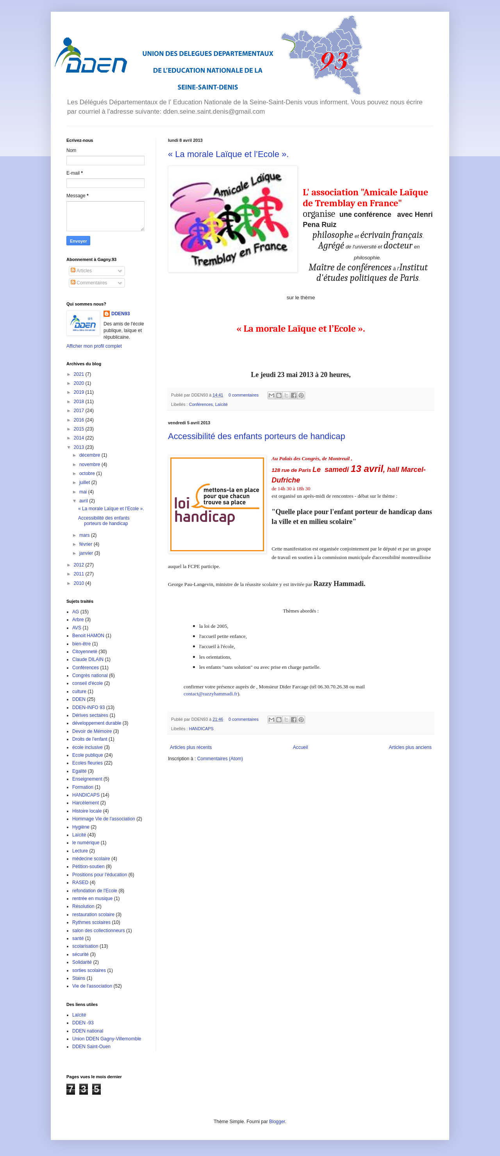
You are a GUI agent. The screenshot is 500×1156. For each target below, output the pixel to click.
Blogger (277, 1121)
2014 (80, 438)
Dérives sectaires (90, 715)
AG (75, 612)
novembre (90, 464)
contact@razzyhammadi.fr (211, 694)
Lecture (80, 851)
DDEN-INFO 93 (88, 707)
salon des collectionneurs (98, 930)
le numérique (85, 842)
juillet (85, 482)
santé (78, 938)
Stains (78, 978)
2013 (80, 447)
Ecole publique (87, 755)
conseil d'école (87, 683)
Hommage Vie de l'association (103, 819)
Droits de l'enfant (89, 739)
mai (83, 492)
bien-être (81, 644)
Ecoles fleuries (87, 763)
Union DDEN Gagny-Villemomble (106, 1039)
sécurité (80, 954)
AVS (76, 628)
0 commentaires (244, 395)
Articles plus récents (191, 747)
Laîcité (79, 1015)
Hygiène (80, 827)
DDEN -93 (83, 1023)
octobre (87, 473)
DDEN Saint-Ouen (91, 1046)
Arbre (78, 619)
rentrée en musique (92, 898)
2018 (80, 401)
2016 (80, 420)
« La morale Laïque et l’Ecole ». (228, 154)
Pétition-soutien (88, 866)
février (86, 544)
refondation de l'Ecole (94, 890)
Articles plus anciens (410, 747)
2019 (80, 392)
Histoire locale (87, 811)
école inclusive (87, 747)
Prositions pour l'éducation (99, 874)
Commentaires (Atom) (220, 758)
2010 (80, 583)
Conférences (201, 404)
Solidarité (82, 962)
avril (84, 501)
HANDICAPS (201, 728)
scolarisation (85, 946)
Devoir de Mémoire (92, 731)
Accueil (300, 747)
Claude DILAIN (88, 659)
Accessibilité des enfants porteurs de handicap (256, 436)
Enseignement (87, 779)
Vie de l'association (92, 986)
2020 (80, 383)
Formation (82, 787)
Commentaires (89, 283)
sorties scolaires (89, 970)
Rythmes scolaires (91, 922)
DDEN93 (120, 313)
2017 (80, 410)
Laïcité (221, 404)
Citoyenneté (84, 651)
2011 (80, 574)
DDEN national (87, 1031)
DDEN (79, 699)
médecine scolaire (91, 858)
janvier (87, 553)
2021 (80, 374)
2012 (80, 565)
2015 (80, 429)
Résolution (83, 906)
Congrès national (90, 675)
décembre (90, 455)
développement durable (96, 723)
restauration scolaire (93, 914)
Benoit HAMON (88, 635)
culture (79, 691)
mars (85, 535)
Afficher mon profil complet (94, 346)
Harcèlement (85, 803)
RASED (80, 882)
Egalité (79, 771)
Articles (81, 270)
